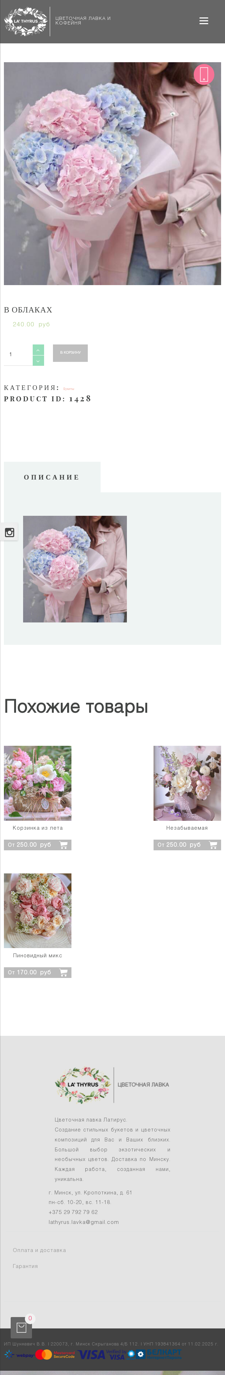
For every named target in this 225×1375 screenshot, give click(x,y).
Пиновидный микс (38, 955)
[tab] (52, 477)
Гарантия (25, 1266)
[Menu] (204, 20)
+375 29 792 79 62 (73, 1212)
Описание (52, 477)
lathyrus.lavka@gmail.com (84, 1222)
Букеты (68, 388)
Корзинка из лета (38, 828)
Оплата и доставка (39, 1250)
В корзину (70, 352)
